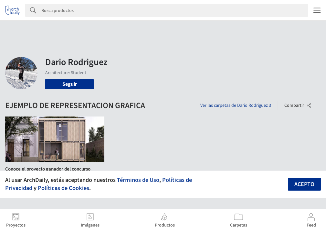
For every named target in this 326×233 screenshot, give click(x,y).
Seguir (69, 84)
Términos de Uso (138, 180)
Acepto (304, 184)
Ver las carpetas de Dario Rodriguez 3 (235, 105)
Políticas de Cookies (63, 188)
